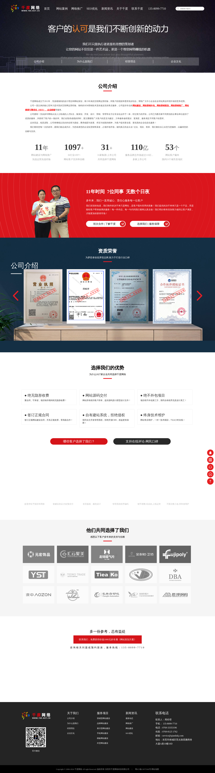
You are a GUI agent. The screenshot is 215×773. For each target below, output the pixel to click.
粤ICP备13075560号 (143, 769)
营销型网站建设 (103, 718)
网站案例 (62, 8)
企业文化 (176, 61)
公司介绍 (39, 61)
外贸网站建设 (102, 743)
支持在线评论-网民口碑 (142, 441)
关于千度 (122, 8)
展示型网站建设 (103, 728)
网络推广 (77, 8)
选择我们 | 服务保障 (148, 223)
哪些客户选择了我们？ (79, 441)
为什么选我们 (84, 61)
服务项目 (102, 713)
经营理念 (130, 61)
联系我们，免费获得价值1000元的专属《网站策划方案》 (107, 639)
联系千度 (137, 8)
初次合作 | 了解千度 (104, 223)
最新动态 (129, 718)
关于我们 (73, 713)
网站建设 (129, 728)
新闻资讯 (107, 8)
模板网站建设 (102, 738)
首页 (47, 8)
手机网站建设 (102, 733)
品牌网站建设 (102, 723)
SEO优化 (92, 8)
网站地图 (155, 769)
